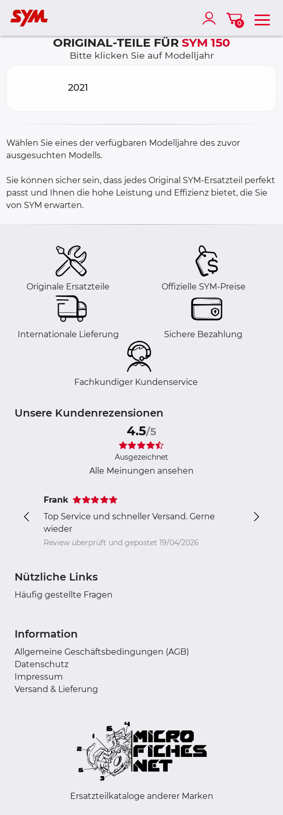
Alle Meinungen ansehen (141, 471)
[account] (211, 18)
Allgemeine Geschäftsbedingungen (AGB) (102, 652)
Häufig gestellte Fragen (64, 595)
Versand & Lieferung (56, 689)
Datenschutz (42, 664)
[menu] (262, 18)
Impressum (39, 677)
